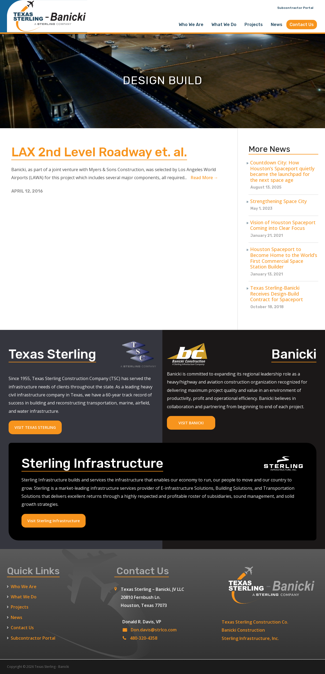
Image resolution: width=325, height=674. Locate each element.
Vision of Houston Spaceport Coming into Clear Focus (283, 225)
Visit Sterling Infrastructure (53, 520)
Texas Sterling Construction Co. (255, 622)
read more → (204, 178)
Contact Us (302, 24)
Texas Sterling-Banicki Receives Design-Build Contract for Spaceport (276, 294)
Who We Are (191, 24)
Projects (253, 24)
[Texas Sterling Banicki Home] (47, 29)
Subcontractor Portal (295, 8)
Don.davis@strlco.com (154, 630)
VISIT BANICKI (191, 422)
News (276, 24)
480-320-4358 (143, 638)
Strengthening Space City (278, 201)
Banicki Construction (243, 630)
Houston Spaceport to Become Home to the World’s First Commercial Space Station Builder (283, 258)
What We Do (223, 24)
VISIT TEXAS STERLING (35, 427)
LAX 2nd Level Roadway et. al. (102, 152)
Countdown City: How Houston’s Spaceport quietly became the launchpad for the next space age (282, 171)
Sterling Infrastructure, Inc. (250, 638)
